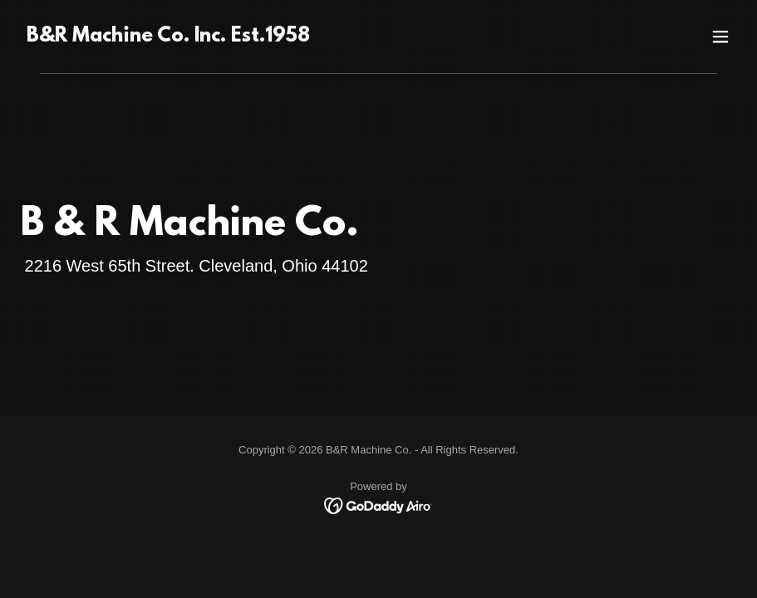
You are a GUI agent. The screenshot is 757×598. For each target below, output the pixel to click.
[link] (168, 37)
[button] (720, 36)
